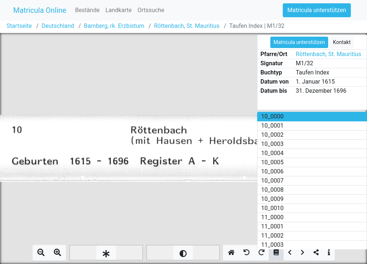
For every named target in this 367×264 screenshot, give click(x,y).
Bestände (87, 10)
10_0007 (272, 180)
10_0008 (272, 189)
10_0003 (272, 143)
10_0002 (272, 134)
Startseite (19, 25)
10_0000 (272, 116)
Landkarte (118, 10)
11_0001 (272, 226)
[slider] (106, 252)
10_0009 (272, 198)
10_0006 (272, 171)
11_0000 (272, 217)
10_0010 (272, 208)
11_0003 (272, 244)
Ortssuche (150, 10)
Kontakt (342, 42)
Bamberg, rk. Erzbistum (114, 25)
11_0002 (272, 235)
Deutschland (57, 25)
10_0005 (272, 162)
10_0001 (272, 125)
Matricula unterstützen (317, 10)
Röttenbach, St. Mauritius (186, 25)
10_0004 (272, 153)
